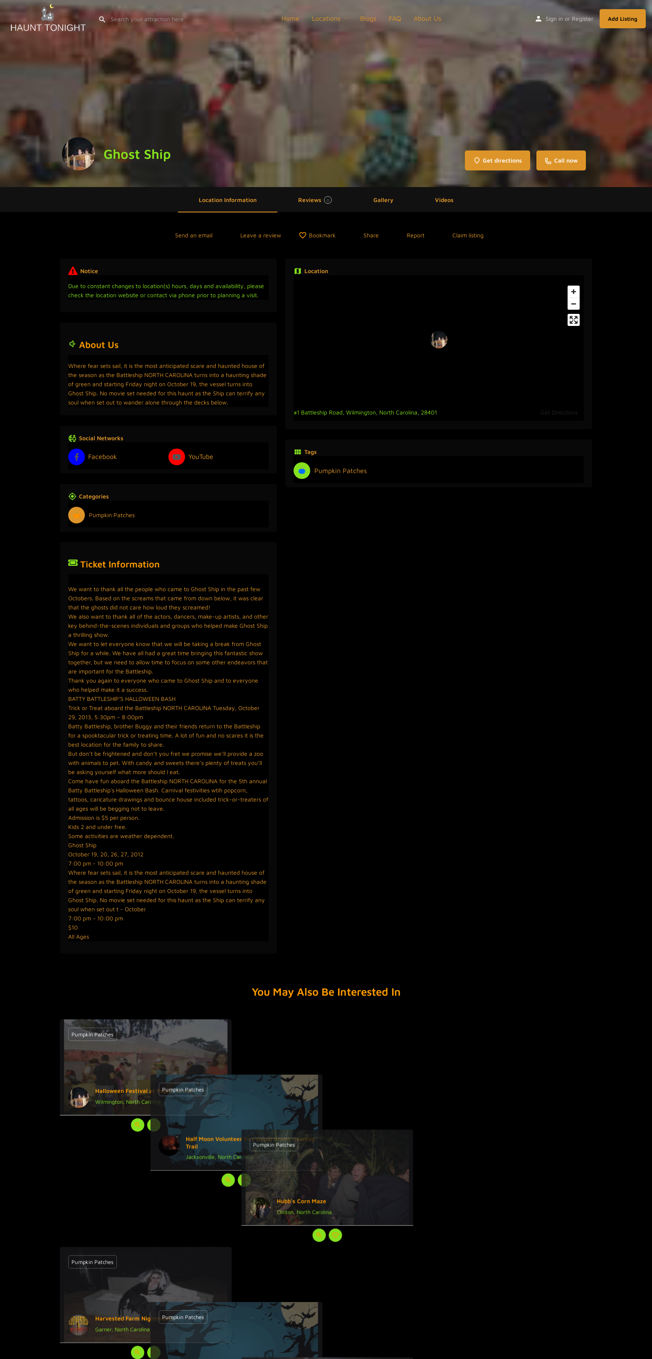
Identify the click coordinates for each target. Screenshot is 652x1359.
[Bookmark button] (154, 1125)
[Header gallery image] (326, 93)
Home (290, 18)
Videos (444, 199)
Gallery (383, 199)
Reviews (315, 200)
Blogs (368, 18)
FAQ (395, 18)
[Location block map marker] (438, 339)
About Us (427, 18)
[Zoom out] (574, 304)
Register (582, 18)
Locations (326, 18)
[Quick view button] (137, 1125)
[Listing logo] (78, 153)
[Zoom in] (574, 292)
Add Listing (622, 18)
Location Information (228, 199)
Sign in (554, 18)
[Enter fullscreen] (574, 320)
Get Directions (559, 412)
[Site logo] (49, 17)
